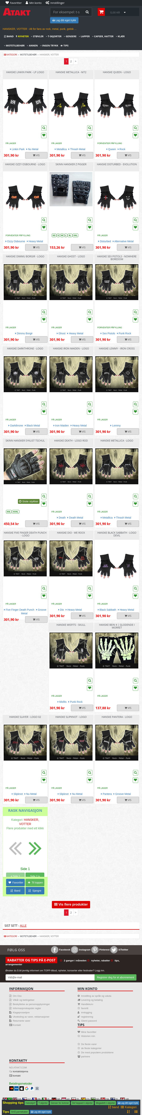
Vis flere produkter (71, 904)
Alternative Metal (123, 241)
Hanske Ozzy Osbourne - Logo (25, 164)
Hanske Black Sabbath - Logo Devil (116, 534)
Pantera (106, 793)
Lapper (84, 36)
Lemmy (115, 425)
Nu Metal (32, 149)
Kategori (10, 54)
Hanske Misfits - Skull (71, 624)
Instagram (80, 949)
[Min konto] (34, 3)
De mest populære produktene (97, 1052)
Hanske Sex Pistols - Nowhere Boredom (116, 258)
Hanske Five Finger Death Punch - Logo (25, 534)
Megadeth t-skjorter (105, 1103)
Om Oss (17, 996)
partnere (85, 1056)
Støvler (37, 36)
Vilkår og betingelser (24, 1000)
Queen (111, 149)
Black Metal (32, 425)
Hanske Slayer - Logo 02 (25, 717)
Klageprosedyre (21, 1012)
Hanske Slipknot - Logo (71, 717)
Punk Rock (124, 333)
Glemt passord (89, 1020)
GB (17, 1099)
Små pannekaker (19, 1112)
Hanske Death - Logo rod (71, 440)
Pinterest (100, 949)
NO (7, 1099)
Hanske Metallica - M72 (71, 72)
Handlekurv (87, 1004)
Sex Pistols (108, 333)
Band (15, 890)
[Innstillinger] (56, 3)
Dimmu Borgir (23, 333)
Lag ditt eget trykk (64, 20)
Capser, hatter (103, 36)
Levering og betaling (92, 1000)
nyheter (22, 36)
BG (95, 1099)
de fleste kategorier (91, 1048)
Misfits (62, 701)
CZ (26, 1099)
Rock (121, 149)
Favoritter (15, 882)
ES (85, 1099)
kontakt (16, 1075)
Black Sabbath (107, 609)
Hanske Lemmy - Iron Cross (117, 348)
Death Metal (75, 517)
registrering (87, 1016)
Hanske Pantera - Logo (117, 717)
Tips (64, 45)
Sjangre (34, 890)
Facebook (60, 949)
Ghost (61, 333)
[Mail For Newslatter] (50, 977)
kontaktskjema (20, 1071)
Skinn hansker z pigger (71, 164)
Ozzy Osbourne (15, 241)
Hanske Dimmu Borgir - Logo (25, 256)
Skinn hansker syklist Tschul (25, 440)
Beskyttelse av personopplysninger (31, 1004)
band (9, 36)
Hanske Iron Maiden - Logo (71, 348)
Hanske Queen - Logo (117, 72)
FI (114, 1099)
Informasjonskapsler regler (27, 1008)
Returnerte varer (21, 1020)
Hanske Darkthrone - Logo (25, 348)
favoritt (84, 1008)
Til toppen (35, 882)
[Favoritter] (15, 3)
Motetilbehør (14, 45)
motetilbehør (28, 54)
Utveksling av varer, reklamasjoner (31, 1016)
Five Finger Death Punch (19, 609)
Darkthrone (15, 425)
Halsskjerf (30, 1103)
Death (61, 517)
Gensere (70, 36)
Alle (23, 926)
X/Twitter (119, 949)
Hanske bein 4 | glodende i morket (117, 626)
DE (56, 1099)
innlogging (86, 1012)
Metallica (61, 149)
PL (75, 1099)
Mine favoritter (88, 1032)
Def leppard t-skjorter (82, 1103)
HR (124, 1099)
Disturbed (104, 241)
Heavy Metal (35, 241)
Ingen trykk (49, 45)
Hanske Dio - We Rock (71, 532)
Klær (120, 36)
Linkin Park (17, 149)
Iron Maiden (61, 425)
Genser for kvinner (60, 1103)
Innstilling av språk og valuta (96, 996)
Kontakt (17, 1025)
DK (105, 1099)
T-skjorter (54, 36)
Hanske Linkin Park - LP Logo (25, 72)
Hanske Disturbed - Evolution (117, 164)
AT (65, 1099)
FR (36, 1099)
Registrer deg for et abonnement (115, 977)
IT (45, 1099)
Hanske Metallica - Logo (116, 440)
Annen (32, 45)
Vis (36, 155)
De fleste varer (89, 1044)
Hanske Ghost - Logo (71, 256)
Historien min (88, 1036)
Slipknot (17, 793)
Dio (61, 609)
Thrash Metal (77, 149)
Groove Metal (122, 793)
